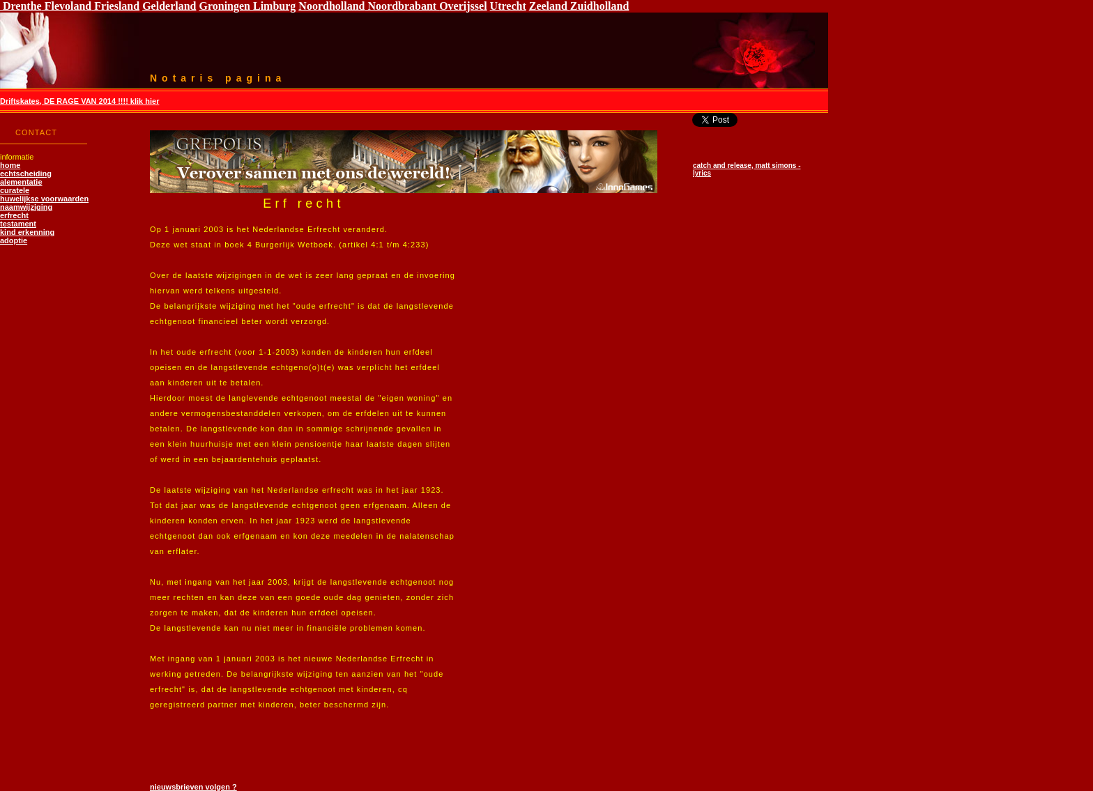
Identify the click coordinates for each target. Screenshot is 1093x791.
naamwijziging (26, 207)
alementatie (21, 182)
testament (18, 224)
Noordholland (331, 6)
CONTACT (36, 132)
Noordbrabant (402, 6)
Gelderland (169, 6)
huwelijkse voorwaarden (44, 198)
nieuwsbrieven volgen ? (193, 787)
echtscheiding (26, 173)
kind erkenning (27, 232)
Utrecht (508, 6)
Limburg (273, 6)
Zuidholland (599, 6)
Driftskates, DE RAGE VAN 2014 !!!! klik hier (79, 101)
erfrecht (14, 215)
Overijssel (463, 6)
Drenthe (21, 6)
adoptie (13, 240)
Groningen (225, 6)
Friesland (115, 6)
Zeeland (549, 6)
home (10, 165)
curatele (14, 190)
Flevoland (67, 6)
